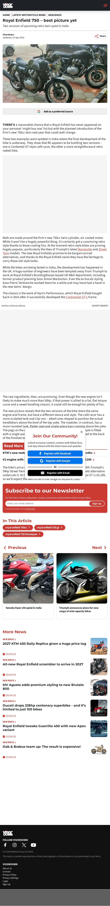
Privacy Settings (11, 878)
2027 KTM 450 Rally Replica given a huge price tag (44, 644)
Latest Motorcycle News (29, 15)
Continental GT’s (77, 297)
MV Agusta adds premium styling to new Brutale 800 (43, 687)
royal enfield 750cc (16, 527)
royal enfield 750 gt (48, 527)
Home (6, 15)
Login (5, 881)
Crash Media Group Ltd (16, 851)
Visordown (8, 34)
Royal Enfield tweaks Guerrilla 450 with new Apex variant (44, 728)
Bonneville (85, 249)
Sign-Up (6, 884)
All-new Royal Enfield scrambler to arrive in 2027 (43, 664)
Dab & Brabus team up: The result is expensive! (42, 747)
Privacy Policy (30, 509)
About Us (7, 868)
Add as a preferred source (55, 111)
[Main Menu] (105, 5)
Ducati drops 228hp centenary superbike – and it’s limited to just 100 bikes (44, 707)
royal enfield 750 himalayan (21, 534)
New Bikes (55, 15)
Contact (7, 871)
